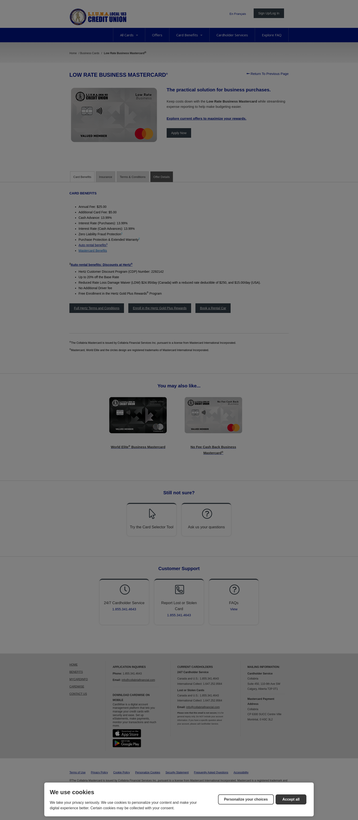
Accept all (291, 799)
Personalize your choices (246, 799)
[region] (179, 799)
